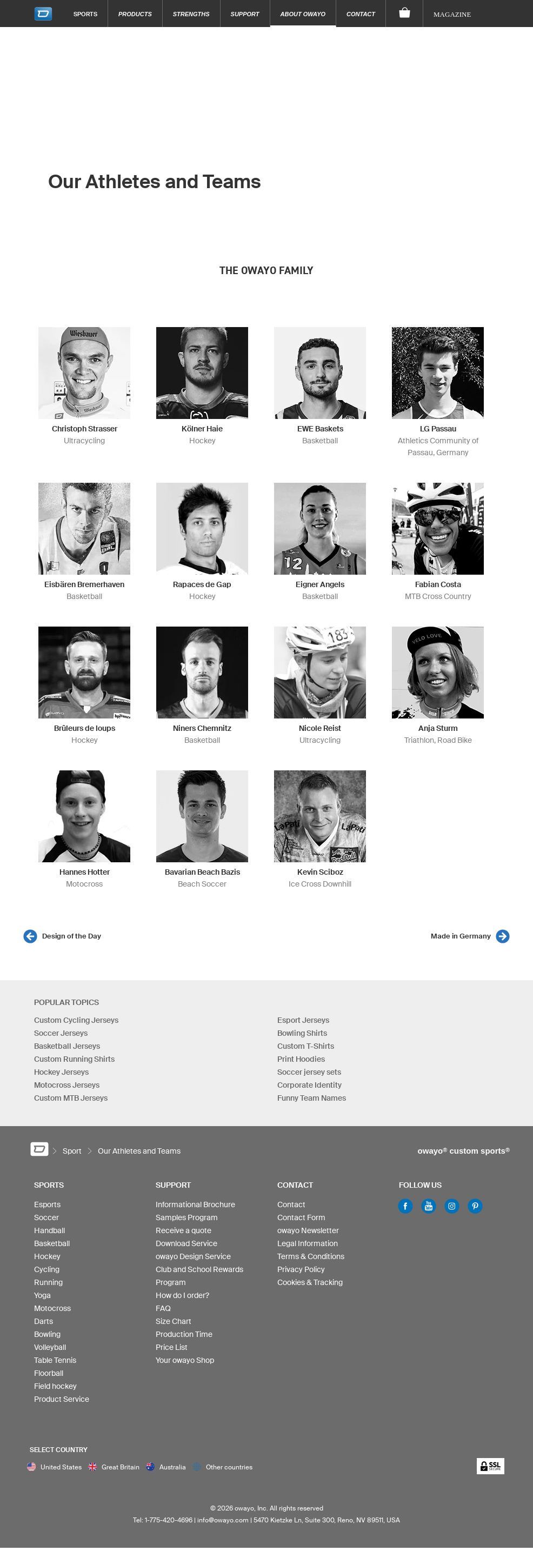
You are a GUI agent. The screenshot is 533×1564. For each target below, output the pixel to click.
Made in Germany (461, 936)
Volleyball (50, 1347)
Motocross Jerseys (66, 1085)
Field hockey (55, 1386)
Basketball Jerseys (67, 1046)
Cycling (46, 1269)
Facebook (405, 1206)
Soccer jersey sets (309, 1072)
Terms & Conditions (310, 1256)
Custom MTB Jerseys (71, 1098)
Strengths (191, 14)
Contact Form (301, 1217)
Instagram (452, 1206)
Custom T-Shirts (305, 1046)
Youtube (428, 1206)
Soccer (46, 1217)
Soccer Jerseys (61, 1033)
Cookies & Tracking (310, 1282)
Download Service (186, 1243)
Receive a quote (183, 1230)
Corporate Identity (309, 1085)
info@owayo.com (223, 1519)
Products (135, 14)
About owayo (303, 14)
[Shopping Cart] (404, 13)
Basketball (52, 1243)
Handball (49, 1230)
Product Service (61, 1399)
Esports (47, 1204)
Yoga (42, 1295)
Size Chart (173, 1321)
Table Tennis (55, 1360)
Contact (361, 14)
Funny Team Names (311, 1098)
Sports (85, 13)
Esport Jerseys (303, 1020)
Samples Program (187, 1217)
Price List (172, 1347)
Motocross (52, 1308)
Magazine (452, 14)
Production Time (184, 1334)
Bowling (47, 1334)
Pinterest (475, 1206)
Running (48, 1282)
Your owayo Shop (185, 1360)
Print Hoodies (301, 1059)
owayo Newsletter (308, 1230)
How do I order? (182, 1295)
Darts (43, 1321)
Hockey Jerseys (61, 1072)
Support (245, 14)
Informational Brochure (195, 1204)
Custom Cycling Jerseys (76, 1020)
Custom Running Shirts (74, 1059)
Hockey (47, 1256)
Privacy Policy (301, 1269)
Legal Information (307, 1243)
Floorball (48, 1373)
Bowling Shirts (302, 1033)
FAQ (163, 1308)
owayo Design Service (193, 1256)
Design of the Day (71, 936)
